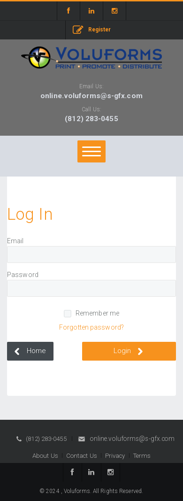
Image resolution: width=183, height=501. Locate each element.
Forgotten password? (91, 327)
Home (28, 351)
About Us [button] (45, 455)
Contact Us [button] (81, 455)
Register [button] (92, 30)
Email (15, 241)
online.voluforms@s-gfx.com (91, 96)
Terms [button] (142, 455)
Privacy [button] (115, 455)
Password (22, 274)
